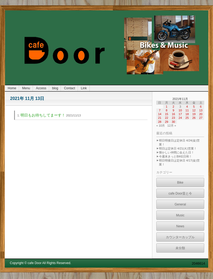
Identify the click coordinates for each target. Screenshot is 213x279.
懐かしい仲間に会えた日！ (176, 152)
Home (12, 88)
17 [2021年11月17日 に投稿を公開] (180, 114)
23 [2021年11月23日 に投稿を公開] (173, 117)
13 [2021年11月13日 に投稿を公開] (200, 110)
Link (84, 88)
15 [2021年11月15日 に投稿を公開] (166, 114)
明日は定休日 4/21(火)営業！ (178, 148)
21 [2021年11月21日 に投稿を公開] (159, 117)
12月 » (171, 125)
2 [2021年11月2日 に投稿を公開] (173, 106)
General (180, 204)
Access (41, 88)
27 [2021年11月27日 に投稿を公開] (200, 117)
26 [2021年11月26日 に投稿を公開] (193, 117)
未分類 (180, 248)
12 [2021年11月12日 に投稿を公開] (193, 110)
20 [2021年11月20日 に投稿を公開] (200, 114)
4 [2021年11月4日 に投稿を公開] (187, 106)
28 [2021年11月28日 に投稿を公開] (159, 121)
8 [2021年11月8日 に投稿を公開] (166, 110)
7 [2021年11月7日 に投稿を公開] (160, 110)
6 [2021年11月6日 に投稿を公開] (201, 106)
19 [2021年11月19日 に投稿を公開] (193, 114)
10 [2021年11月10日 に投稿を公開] (180, 110)
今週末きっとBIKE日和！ (175, 156)
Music (180, 215)
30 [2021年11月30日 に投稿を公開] (173, 121)
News (180, 226)
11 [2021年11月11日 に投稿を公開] (187, 110)
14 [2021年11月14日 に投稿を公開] (159, 114)
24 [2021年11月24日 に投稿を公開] (180, 117)
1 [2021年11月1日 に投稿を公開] (166, 106)
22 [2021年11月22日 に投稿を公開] (166, 117)
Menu (26, 88)
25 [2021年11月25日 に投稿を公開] (187, 117)
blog (55, 88)
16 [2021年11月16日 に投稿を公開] (173, 114)
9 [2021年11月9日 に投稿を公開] (173, 110)
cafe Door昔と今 (180, 193)
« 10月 (160, 125)
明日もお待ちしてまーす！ (43, 115)
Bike (180, 182)
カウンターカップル (180, 237)
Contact (69, 88)
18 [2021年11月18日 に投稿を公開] (187, 114)
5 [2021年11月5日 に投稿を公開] (194, 106)
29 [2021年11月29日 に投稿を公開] (166, 121)
